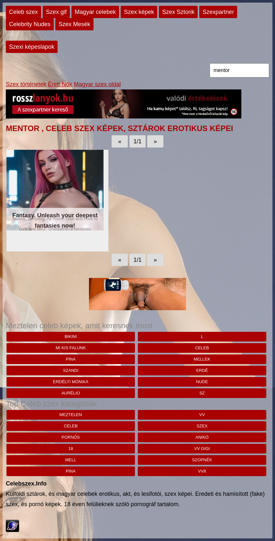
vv (202, 414)
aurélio (70, 393)
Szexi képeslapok (31, 47)
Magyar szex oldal (97, 84)
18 (70, 448)
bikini (71, 336)
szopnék (202, 459)
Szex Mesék (74, 24)
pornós (70, 437)
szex (202, 426)
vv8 (202, 471)
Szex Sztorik (178, 12)
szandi (71, 370)
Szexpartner (218, 12)
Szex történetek (26, 84)
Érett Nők (60, 84)
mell (70, 459)
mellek (202, 359)
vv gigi (202, 448)
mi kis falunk (71, 347)
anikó (201, 437)
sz (202, 393)
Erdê (202, 370)
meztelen (71, 414)
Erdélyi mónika (71, 381)
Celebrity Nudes (29, 24)
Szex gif (56, 12)
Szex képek (139, 12)
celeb (202, 347)
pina (70, 359)
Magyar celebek (95, 12)
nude (202, 381)
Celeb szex (23, 12)
